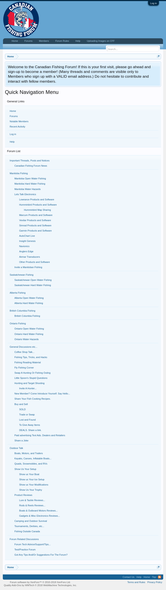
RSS (159, 577)
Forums (14, 116)
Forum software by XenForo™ (40, 582)
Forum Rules (62, 41)
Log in (153, 3)
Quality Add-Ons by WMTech (40, 585)
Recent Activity (17, 126)
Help (12, 141)
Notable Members (19, 121)
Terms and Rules (136, 582)
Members (44, 41)
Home (13, 111)
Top (154, 577)
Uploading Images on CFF (101, 41)
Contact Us (128, 577)
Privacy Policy (154, 582)
